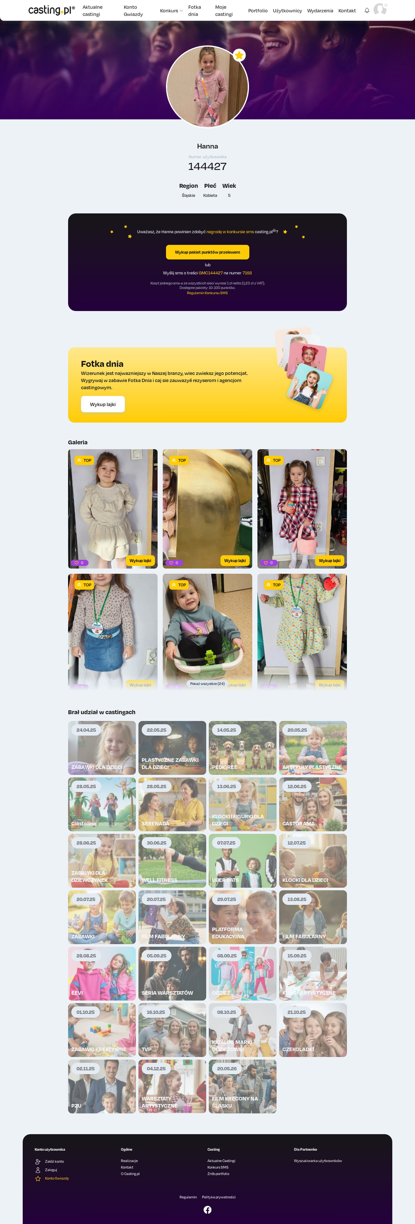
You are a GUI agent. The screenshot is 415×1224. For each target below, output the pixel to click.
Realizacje (129, 1160)
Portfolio (258, 10)
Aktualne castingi (92, 10)
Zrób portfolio (218, 1173)
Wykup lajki (103, 404)
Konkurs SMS (218, 1167)
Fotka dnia (194, 10)
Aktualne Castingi (221, 1160)
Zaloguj (46, 1170)
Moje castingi (224, 10)
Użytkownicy (287, 10)
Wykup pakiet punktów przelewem (207, 252)
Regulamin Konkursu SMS (207, 293)
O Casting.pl (130, 1173)
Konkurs (171, 10)
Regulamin (188, 1197)
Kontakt (347, 10)
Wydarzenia (320, 10)
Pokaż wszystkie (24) (207, 683)
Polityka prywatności (219, 1197)
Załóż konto (49, 1161)
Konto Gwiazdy (133, 10)
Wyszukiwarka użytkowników (318, 1160)
